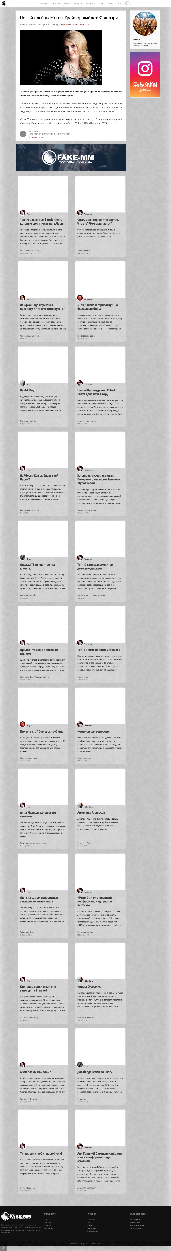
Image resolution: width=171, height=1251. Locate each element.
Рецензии (90, 3)
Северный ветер (92, 1236)
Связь (110, 3)
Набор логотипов (135, 1233)
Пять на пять (91, 1233)
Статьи (67, 3)
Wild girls (90, 1230)
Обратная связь (135, 1227)
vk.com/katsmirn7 (36, 137)
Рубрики (78, 3)
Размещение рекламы (137, 1230)
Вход (119, 3)
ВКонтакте (47, 1227)
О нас (101, 3)
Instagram (47, 1230)
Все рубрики (91, 1224)
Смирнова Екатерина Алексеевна (74, 24)
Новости (56, 3)
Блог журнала (48, 1233)
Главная (44, 3)
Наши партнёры (135, 1224)
